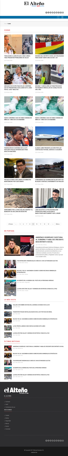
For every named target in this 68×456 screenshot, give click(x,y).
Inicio (5, 23)
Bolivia (45, 244)
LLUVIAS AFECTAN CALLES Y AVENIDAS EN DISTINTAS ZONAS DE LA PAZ (37, 288)
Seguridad (27, 282)
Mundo (7, 423)
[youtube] (55, 13)
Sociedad (7, 429)
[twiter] (49, 13)
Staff (6, 404)
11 (41, 224)
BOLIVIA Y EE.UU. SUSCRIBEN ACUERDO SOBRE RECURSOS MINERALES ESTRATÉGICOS (36, 271)
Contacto (7, 401)
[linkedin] (57, 13)
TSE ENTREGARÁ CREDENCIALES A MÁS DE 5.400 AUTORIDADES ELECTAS (37, 261)
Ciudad (26, 290)
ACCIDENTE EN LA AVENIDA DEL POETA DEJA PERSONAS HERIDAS (35, 280)
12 (45, 224)
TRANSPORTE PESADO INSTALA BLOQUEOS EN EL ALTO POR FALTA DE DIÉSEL (32, 312)
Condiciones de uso (10, 407)
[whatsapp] (59, 13)
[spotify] (61, 13)
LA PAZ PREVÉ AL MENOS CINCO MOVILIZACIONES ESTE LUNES (29, 326)
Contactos (34, 452)
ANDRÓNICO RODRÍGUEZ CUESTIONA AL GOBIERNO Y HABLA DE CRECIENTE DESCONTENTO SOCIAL (49, 239)
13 (49, 224)
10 (37, 224)
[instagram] (51, 13)
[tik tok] (53, 13)
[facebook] (46, 13)
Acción (7, 426)
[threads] (63, 13)
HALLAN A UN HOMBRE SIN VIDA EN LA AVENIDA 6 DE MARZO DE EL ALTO (31, 305)
